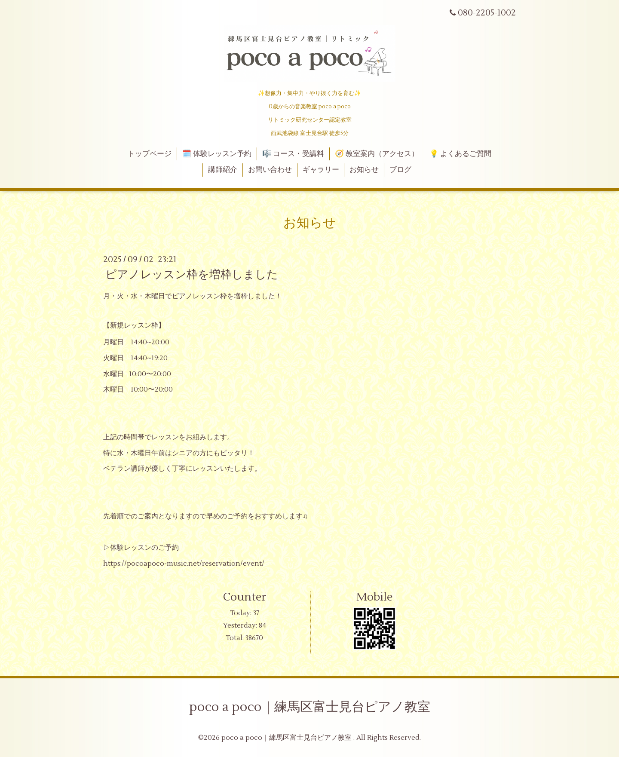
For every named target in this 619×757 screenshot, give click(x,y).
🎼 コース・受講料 (293, 154)
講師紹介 (222, 170)
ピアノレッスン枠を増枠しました (191, 274)
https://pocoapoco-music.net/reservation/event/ (183, 563)
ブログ (400, 170)
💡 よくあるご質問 (460, 154)
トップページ (150, 154)
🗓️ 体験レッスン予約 (216, 154)
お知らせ (364, 170)
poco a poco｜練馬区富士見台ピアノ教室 (309, 707)
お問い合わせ (270, 170)
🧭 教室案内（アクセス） (377, 154)
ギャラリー (321, 170)
